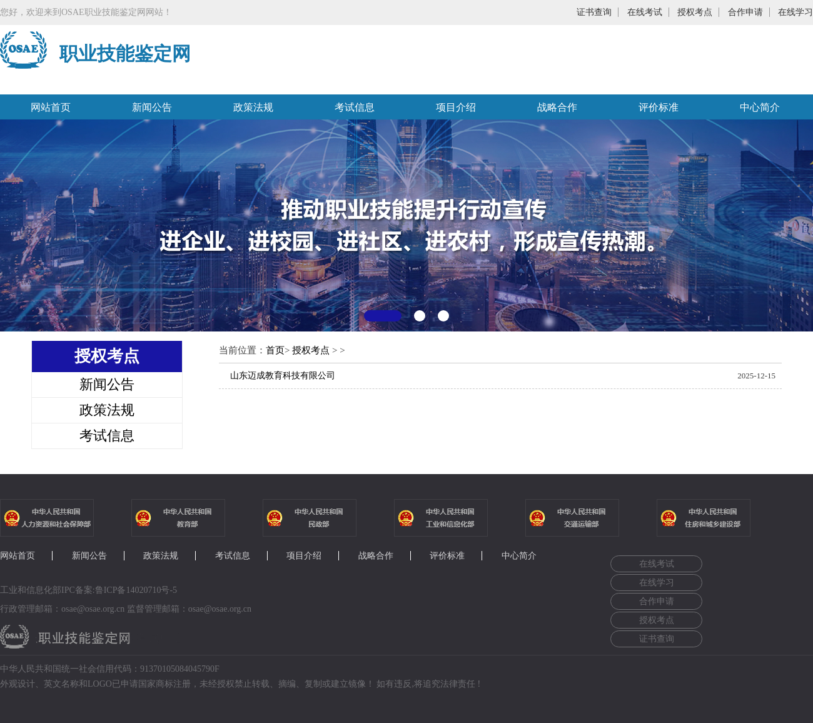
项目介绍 (456, 107)
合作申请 (745, 12)
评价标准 (659, 107)
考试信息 (355, 107)
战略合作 (557, 107)
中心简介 (760, 107)
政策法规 (253, 107)
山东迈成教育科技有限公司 (282, 375)
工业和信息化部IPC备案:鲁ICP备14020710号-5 (88, 590)
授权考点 (694, 12)
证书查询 (594, 12)
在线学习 (795, 12)
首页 (275, 350)
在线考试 (644, 12)
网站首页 (51, 107)
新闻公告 (152, 107)
